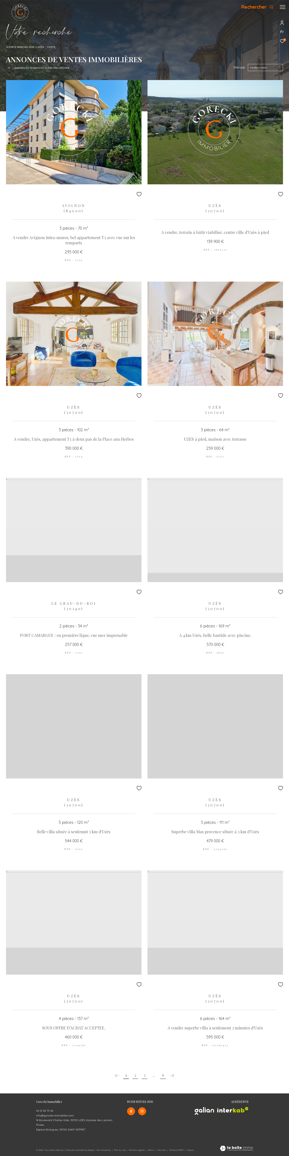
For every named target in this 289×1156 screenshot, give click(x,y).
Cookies (190, 1150)
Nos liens (162, 1150)
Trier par (239, 67)
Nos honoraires (103, 1150)
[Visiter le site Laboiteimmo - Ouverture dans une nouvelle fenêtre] (236, 1149)
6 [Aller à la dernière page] (163, 1075)
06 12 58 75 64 (44, 1110)
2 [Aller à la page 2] (135, 1075)
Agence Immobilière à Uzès (25, 47)
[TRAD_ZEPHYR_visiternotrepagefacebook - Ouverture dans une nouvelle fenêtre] (131, 1111)
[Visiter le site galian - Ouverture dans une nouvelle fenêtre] (204, 1111)
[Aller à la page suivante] (172, 1075)
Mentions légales (137, 1150)
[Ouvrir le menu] (282, 7)
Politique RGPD (176, 1150)
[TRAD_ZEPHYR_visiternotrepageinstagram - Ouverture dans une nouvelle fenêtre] (142, 1111)
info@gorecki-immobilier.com (55, 1115)
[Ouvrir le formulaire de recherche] (257, 7)
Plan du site (120, 1150)
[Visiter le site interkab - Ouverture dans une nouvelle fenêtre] (232, 1109)
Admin (151, 1150)
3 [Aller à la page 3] (144, 1075)
